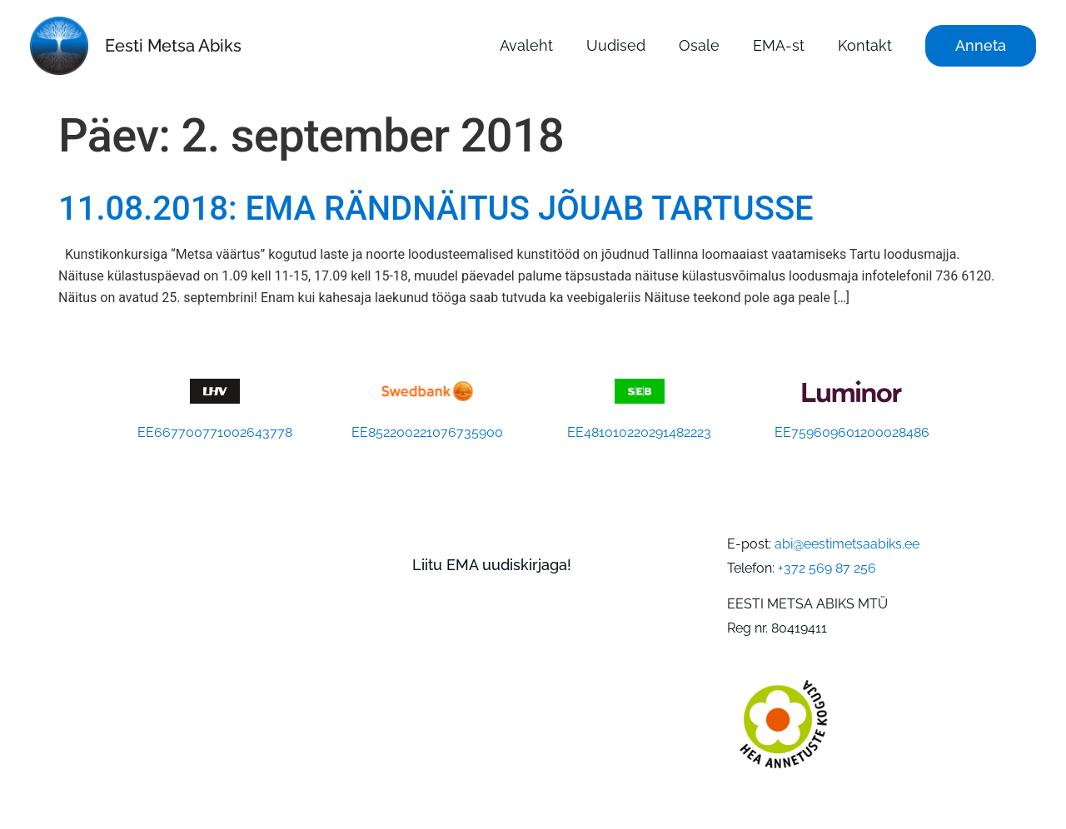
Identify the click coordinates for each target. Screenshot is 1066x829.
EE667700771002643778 (214, 432)
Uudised (615, 45)
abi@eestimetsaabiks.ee (847, 544)
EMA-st (778, 45)
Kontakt (865, 45)
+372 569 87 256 (827, 568)
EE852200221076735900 (427, 432)
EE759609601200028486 (852, 432)
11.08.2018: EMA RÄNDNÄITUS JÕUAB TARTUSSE (436, 208)
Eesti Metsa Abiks (173, 46)
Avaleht (526, 45)
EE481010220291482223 (639, 432)
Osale (699, 45)
